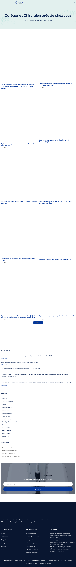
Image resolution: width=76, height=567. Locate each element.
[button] (38, 322)
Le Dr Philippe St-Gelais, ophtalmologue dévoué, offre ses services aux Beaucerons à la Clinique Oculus (17, 86)
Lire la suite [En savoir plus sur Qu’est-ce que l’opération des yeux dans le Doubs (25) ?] (3, 262)
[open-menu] (74, 2)
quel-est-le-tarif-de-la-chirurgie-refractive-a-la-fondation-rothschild (20, 368)
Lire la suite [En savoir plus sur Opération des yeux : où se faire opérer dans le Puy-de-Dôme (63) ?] (3, 147)
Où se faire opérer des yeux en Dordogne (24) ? (55, 259)
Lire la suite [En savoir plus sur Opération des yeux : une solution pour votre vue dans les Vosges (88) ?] (41, 87)
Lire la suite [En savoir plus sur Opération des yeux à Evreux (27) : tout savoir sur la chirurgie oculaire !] (41, 205)
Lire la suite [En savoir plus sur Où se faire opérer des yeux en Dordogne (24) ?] (41, 261)
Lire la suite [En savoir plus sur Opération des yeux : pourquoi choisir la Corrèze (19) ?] (41, 319)
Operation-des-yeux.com (45, 563)
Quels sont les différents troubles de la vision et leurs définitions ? (19, 362)
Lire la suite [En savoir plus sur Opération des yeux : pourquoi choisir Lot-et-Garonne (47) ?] (41, 143)
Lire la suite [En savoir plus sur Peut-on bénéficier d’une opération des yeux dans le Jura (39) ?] (3, 205)
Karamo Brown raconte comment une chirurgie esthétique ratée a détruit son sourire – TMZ (26, 356)
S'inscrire (38, 489)
